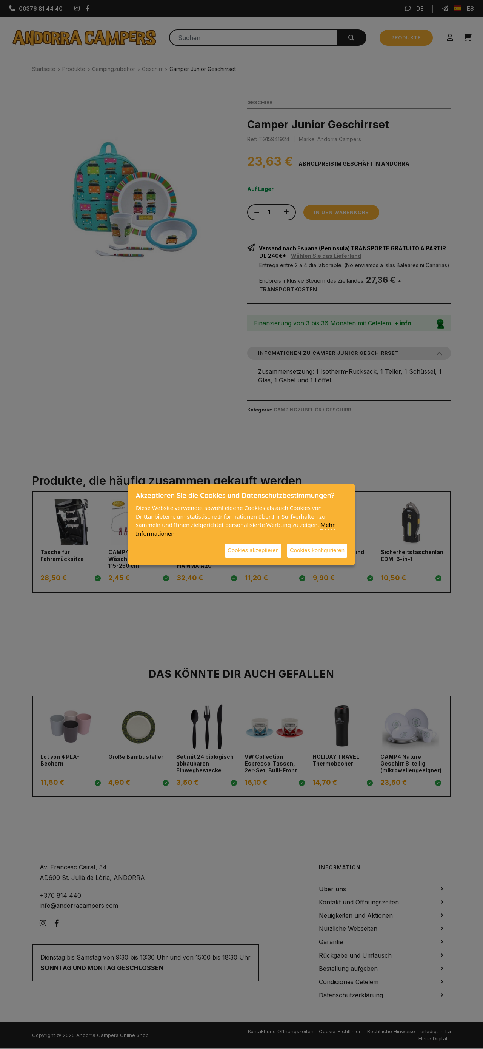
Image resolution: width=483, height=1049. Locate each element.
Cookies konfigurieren (317, 550)
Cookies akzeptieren (253, 550)
